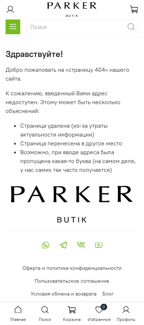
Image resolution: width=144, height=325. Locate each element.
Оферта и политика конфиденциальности (72, 268)
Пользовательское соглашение (72, 281)
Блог (108, 293)
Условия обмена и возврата (63, 293)
